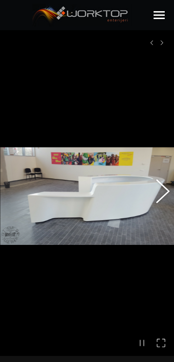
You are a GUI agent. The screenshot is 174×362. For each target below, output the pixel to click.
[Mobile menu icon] (159, 15)
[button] (157, 190)
